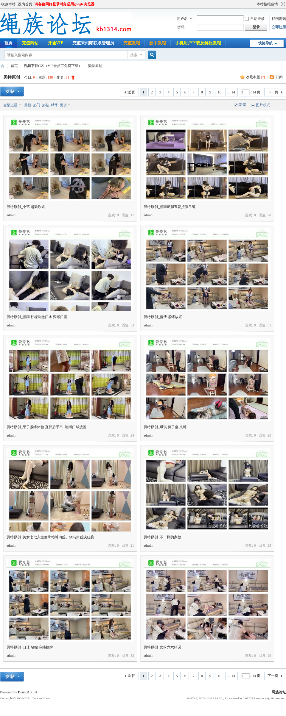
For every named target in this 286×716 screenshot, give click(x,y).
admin (11, 215)
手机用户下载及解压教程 (198, 43)
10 (219, 92)
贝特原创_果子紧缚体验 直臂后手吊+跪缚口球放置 (46, 427)
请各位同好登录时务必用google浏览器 (64, 4)
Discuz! (23, 692)
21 (132, 545)
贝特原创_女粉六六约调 (162, 647)
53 (132, 325)
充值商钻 (30, 43)
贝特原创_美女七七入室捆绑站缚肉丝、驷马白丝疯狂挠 (50, 537)
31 (269, 325)
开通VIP (55, 43)
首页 (14, 66)
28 (269, 215)
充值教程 (131, 43)
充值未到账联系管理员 (93, 43)
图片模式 (263, 105)
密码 (180, 27)
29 (269, 656)
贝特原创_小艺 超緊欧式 (26, 207)
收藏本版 (255, 77)
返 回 (132, 92)
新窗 (242, 105)
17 (132, 215)
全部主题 (10, 105)
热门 (36, 105)
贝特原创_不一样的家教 (162, 537)
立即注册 (279, 27)
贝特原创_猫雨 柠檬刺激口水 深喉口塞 (37, 317)
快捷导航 (265, 43)
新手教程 (157, 43)
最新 (27, 105)
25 (269, 545)
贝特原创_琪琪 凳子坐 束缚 (165, 427)
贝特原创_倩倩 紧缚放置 (163, 317)
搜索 (133, 55)
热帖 (45, 105)
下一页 (273, 92)
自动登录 (255, 19)
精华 (54, 105)
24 (132, 435)
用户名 (182, 19)
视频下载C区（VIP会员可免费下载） (53, 66)
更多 (63, 105)
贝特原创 (95, 66)
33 (132, 656)
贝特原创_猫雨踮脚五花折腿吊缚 (169, 207)
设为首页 (25, 4)
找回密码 (279, 19)
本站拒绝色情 (267, 4)
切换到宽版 (282, 4)
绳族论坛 (2, 66)
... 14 (231, 92)
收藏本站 (8, 4)
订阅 (279, 77)
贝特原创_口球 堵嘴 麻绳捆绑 (30, 647)
